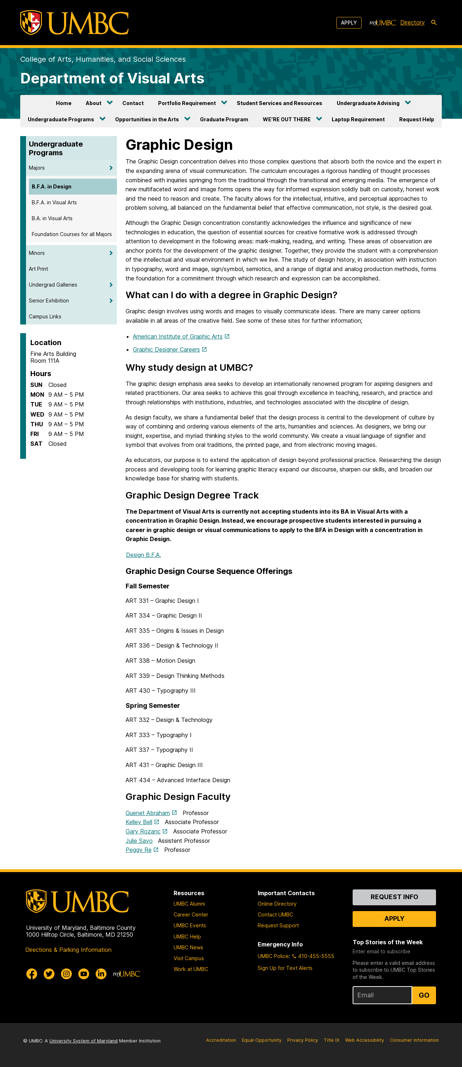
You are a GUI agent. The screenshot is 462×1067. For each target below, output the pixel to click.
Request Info (394, 897)
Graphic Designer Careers (166, 349)
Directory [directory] (412, 22)
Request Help (416, 119)
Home (63, 103)
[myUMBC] (382, 23)
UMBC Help (187, 936)
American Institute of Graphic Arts (178, 336)
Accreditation (221, 1040)
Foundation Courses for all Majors (72, 234)
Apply (349, 22)
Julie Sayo (139, 840)
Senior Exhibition (49, 300)
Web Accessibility (364, 1040)
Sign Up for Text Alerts (285, 968)
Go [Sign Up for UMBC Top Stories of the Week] (424, 995)
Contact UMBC (275, 914)
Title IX (331, 1040)
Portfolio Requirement (187, 103)
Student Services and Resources (279, 103)
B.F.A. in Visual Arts (54, 202)
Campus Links (45, 316)
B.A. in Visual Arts (52, 218)
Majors (37, 168)
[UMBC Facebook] (32, 974)
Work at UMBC (191, 969)
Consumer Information (414, 1040)
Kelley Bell (139, 822)
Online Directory (277, 904)
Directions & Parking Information (68, 949)
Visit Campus (189, 958)
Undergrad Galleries (53, 285)
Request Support (278, 925)
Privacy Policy (302, 1040)
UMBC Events (190, 925)
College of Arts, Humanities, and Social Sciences (103, 59)
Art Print (38, 269)
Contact (133, 103)
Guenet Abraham (148, 812)
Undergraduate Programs (61, 119)
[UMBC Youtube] (84, 974)
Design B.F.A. (143, 554)
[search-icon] (434, 23)
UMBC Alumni (189, 904)
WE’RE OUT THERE (287, 119)
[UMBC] (74, 22)
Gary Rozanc (143, 831)
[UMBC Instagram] (66, 974)
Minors (37, 253)
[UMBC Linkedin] (101, 974)
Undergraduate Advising (368, 103)
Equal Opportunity (262, 1040)
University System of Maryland (83, 1041)
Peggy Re (139, 849)
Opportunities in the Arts (147, 119)
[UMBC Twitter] (49, 974)
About (93, 103)
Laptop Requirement (358, 119)
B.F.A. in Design (51, 186)
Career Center (191, 914)
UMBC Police (273, 956)
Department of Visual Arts (112, 78)
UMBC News (188, 947)
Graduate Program (224, 119)
